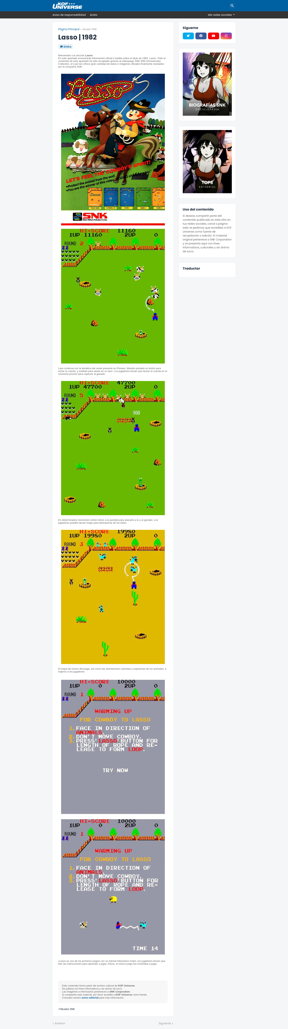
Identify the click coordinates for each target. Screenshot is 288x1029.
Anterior (60, 1023)
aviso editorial (90, 997)
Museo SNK (89, 29)
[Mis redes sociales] (221, 14)
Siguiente (165, 1023)
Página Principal (69, 29)
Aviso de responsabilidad (69, 15)
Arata (93, 15)
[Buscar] (232, 5)
